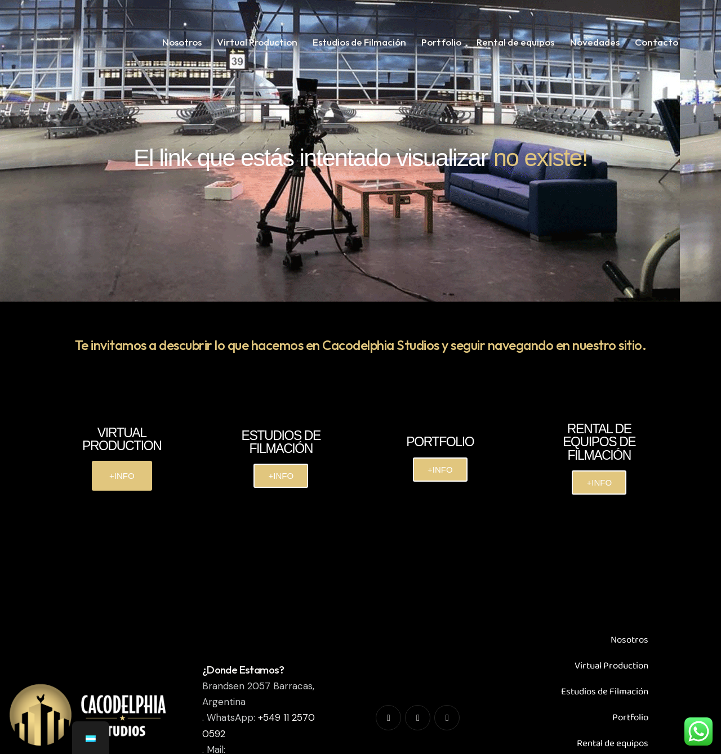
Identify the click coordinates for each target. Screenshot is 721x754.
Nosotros (629, 640)
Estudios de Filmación (604, 691)
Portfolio (630, 717)
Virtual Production (611, 666)
